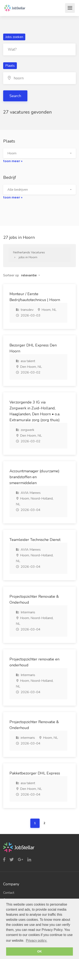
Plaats (10, 65)
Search (15, 95)
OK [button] (39, 951)
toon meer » (13, 161)
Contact (8, 892)
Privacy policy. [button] (36, 940)
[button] (39, 153)
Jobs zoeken (14, 37)
